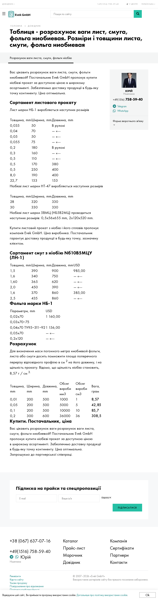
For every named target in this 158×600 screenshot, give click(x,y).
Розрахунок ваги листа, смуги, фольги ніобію (41, 58)
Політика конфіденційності (24, 589)
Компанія (118, 541)
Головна (16, 25)
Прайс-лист (74, 548)
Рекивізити (15, 576)
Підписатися (127, 507)
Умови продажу (18, 583)
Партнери (119, 555)
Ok (148, 595)
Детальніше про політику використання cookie (102, 595)
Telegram (120, 106)
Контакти (118, 562)
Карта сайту (16, 579)
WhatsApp (120, 111)
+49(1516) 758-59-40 (108, 4)
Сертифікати (122, 548)
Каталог (70, 541)
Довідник (34, 25)
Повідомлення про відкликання (27, 586)
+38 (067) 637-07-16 (30, 541)
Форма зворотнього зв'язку (128, 122)
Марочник (72, 555)
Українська (148, 4)
